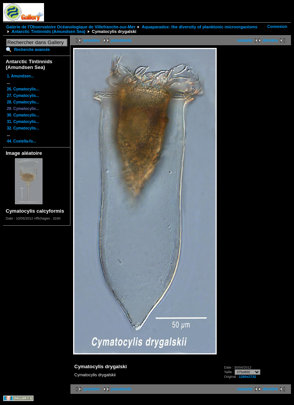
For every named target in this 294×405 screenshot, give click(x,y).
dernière (270, 40)
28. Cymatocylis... (23, 102)
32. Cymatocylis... (23, 128)
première (91, 40)
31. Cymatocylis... (23, 122)
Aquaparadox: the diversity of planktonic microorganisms (199, 27)
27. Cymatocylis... (23, 95)
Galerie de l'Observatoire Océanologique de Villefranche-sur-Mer (70, 27)
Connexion (277, 27)
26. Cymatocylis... (23, 89)
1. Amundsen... (20, 76)
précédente (121, 40)
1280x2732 (247, 377)
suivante (245, 40)
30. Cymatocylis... (23, 115)
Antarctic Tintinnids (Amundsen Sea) (48, 31)
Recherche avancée (32, 50)
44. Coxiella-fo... (21, 141)
